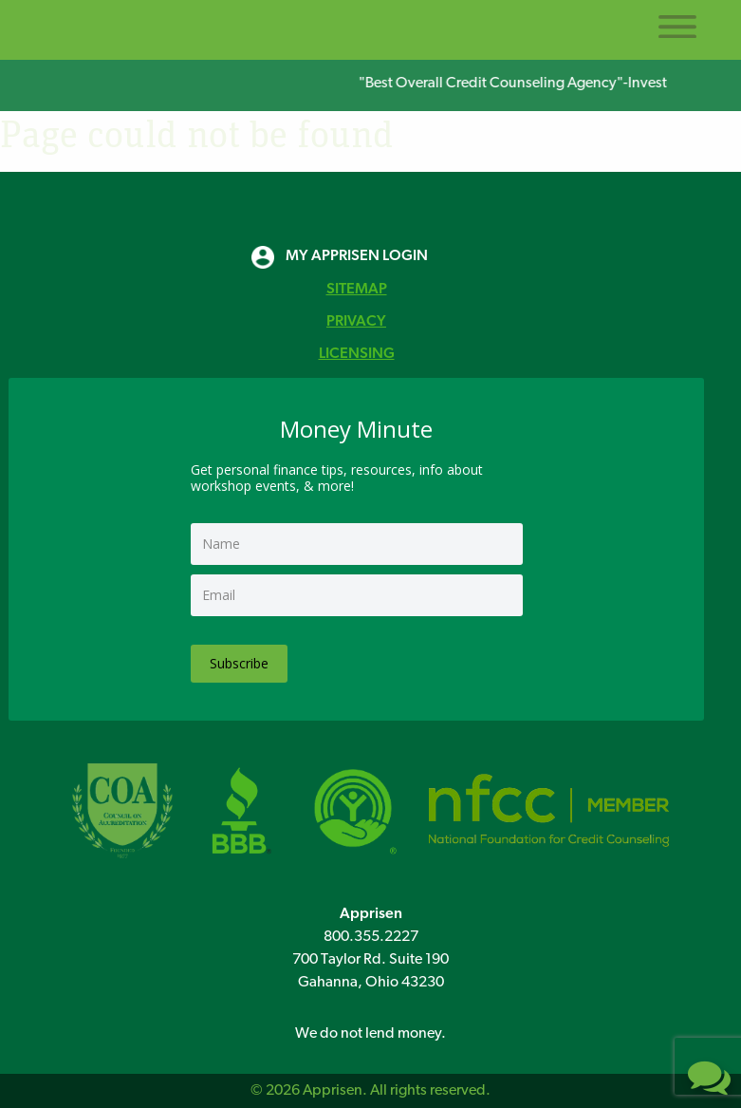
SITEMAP (356, 289)
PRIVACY (356, 321)
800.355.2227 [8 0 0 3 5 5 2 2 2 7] (371, 937)
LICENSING (357, 354)
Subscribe (239, 663)
